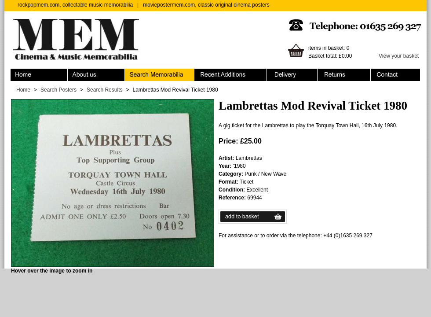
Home (39, 75)
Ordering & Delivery (292, 75)
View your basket (399, 56)
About (96, 75)
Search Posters (58, 90)
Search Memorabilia (159, 75)
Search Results (104, 90)
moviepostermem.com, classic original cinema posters (206, 5)
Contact (395, 75)
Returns (344, 75)
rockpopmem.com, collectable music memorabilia (75, 5)
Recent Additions (230, 75)
